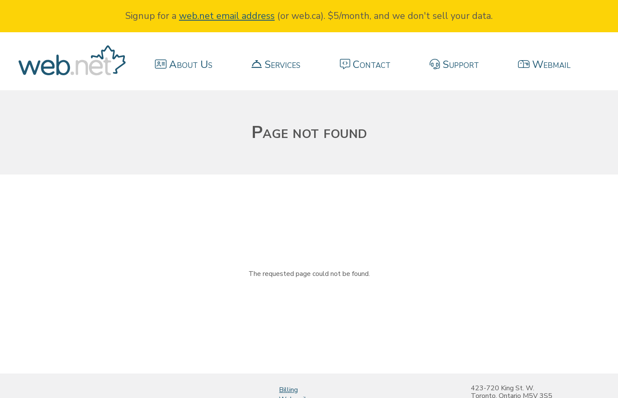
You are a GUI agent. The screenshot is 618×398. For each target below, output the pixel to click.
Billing (288, 390)
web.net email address (227, 15)
